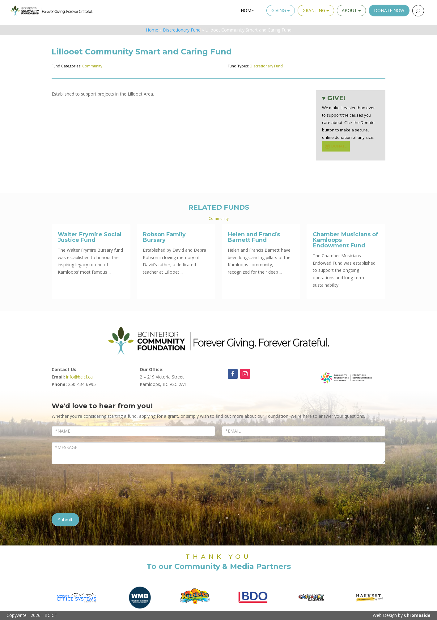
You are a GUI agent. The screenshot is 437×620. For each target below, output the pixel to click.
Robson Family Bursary (164, 237)
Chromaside (417, 615)
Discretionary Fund (182, 30)
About (351, 10)
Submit (65, 519)
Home (247, 10)
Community (92, 66)
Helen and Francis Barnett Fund (254, 237)
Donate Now (389, 10)
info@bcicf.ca (79, 377)
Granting (316, 10)
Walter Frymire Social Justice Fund (89, 237)
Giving (280, 10)
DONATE (335, 146)
